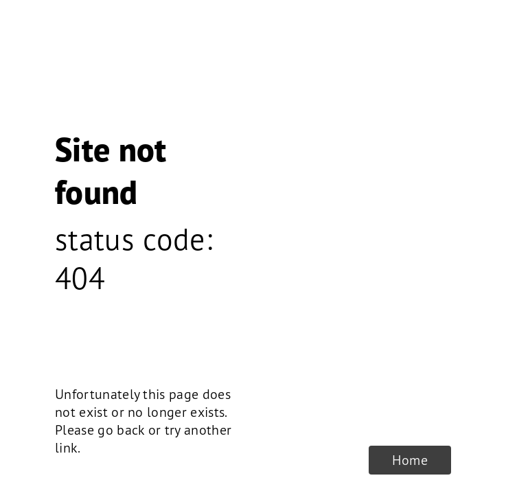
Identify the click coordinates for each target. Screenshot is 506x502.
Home (410, 460)
